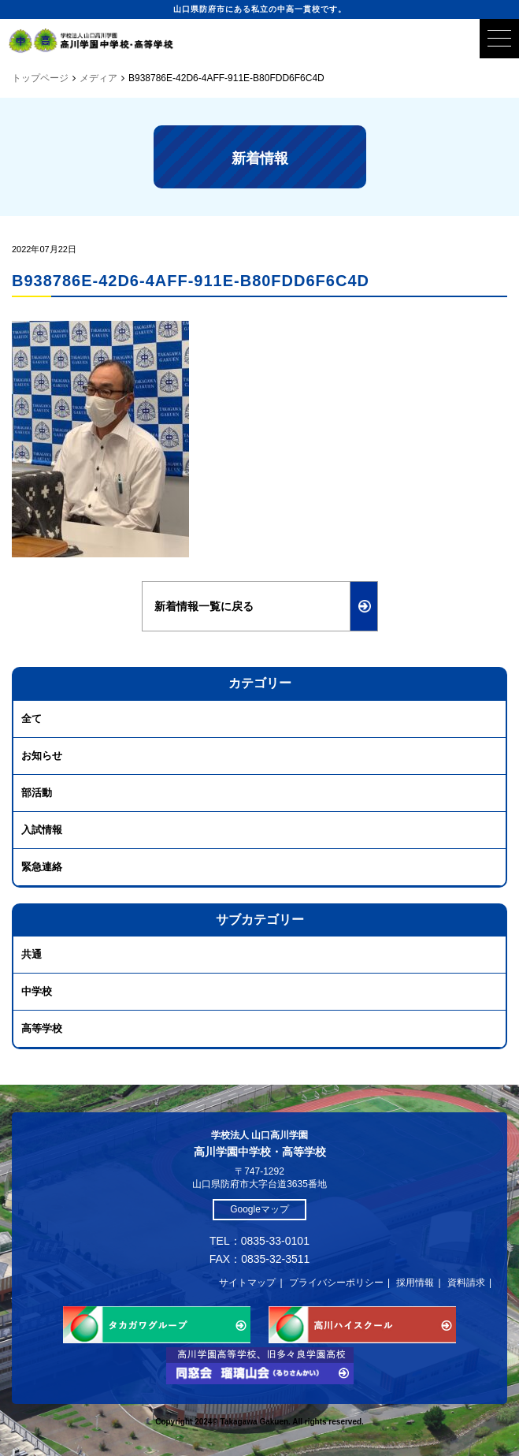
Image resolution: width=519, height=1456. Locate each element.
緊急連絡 (41, 867)
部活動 (36, 793)
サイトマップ (247, 1282)
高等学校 (41, 1028)
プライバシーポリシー (336, 1282)
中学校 (36, 991)
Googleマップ (259, 1209)
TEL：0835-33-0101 (259, 1240)
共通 (31, 954)
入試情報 (41, 830)
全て (31, 718)
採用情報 (415, 1282)
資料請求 (466, 1282)
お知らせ (41, 756)
